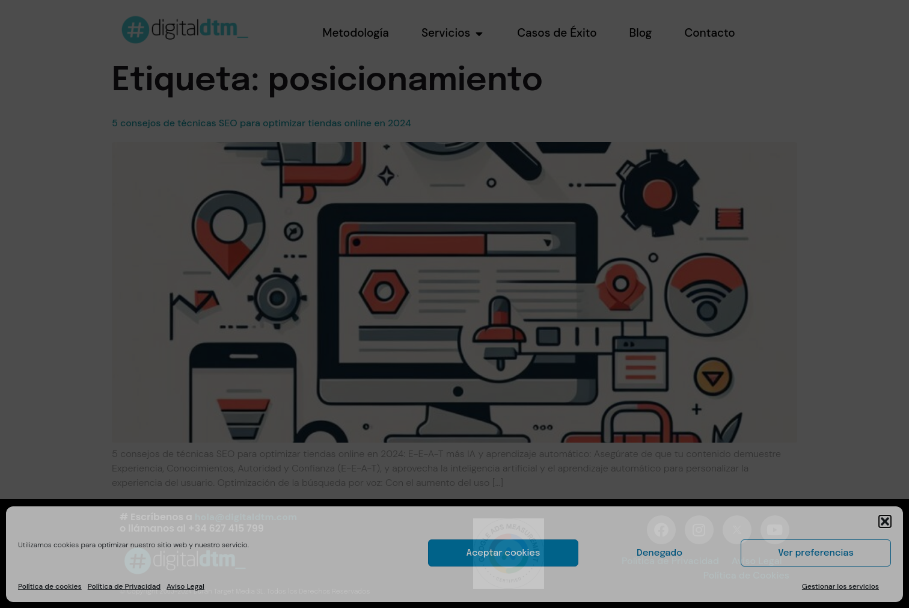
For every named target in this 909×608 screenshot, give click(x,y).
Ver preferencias (816, 553)
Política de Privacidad (124, 586)
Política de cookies (50, 586)
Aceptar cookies (503, 553)
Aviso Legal (185, 586)
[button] (885, 521)
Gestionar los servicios (840, 586)
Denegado (659, 553)
